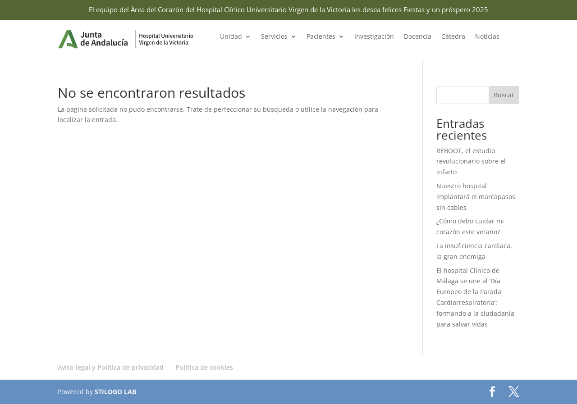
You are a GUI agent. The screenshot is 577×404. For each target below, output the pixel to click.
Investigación (374, 37)
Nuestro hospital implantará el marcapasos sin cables (475, 197)
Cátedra (453, 37)
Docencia (417, 37)
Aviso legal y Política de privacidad (111, 367)
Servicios (274, 37)
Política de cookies (204, 367)
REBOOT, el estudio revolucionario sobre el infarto (471, 161)
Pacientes (321, 37)
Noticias (487, 37)
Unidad (231, 37)
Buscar (504, 95)
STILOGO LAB (115, 391)
